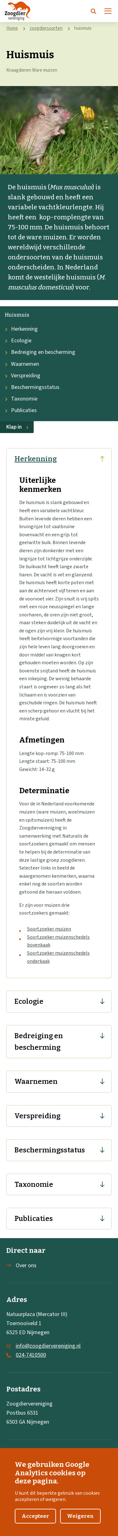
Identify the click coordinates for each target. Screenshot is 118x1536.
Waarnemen (22, 364)
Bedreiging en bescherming (40, 352)
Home (12, 28)
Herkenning (21, 329)
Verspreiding (22, 376)
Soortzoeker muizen (49, 929)
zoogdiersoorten (46, 28)
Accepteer (35, 1521)
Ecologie (18, 340)
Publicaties (21, 410)
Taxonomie (21, 399)
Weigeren (80, 1521)
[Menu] (108, 11)
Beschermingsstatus (32, 387)
